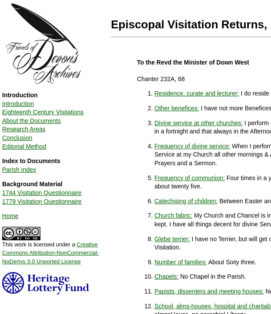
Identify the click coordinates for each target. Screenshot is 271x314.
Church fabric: (173, 215)
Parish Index (19, 169)
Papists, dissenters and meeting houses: (209, 291)
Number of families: (180, 262)
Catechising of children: (186, 201)
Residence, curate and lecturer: (196, 93)
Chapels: (166, 276)
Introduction (18, 103)
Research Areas (24, 129)
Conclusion (17, 137)
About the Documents (31, 120)
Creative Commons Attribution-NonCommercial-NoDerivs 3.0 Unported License (50, 253)
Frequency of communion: (189, 177)
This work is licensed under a (50, 250)
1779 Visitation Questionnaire (42, 201)
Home (10, 215)
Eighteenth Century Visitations (43, 112)
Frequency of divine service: (192, 146)
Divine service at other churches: (198, 122)
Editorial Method (24, 146)
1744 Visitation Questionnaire (42, 192)
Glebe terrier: (172, 239)
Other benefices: (176, 108)
